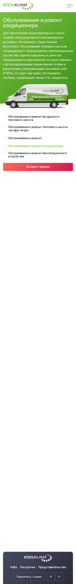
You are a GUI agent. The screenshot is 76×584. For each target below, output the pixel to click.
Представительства (52, 567)
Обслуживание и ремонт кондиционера (35, 146)
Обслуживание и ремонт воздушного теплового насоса (34, 118)
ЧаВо (13, 567)
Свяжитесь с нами (29, 576)
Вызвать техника (38, 166)
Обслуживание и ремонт (25, 138)
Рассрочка (27, 567)
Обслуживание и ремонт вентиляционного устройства (37, 155)
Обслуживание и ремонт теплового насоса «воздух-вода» (38, 128)
